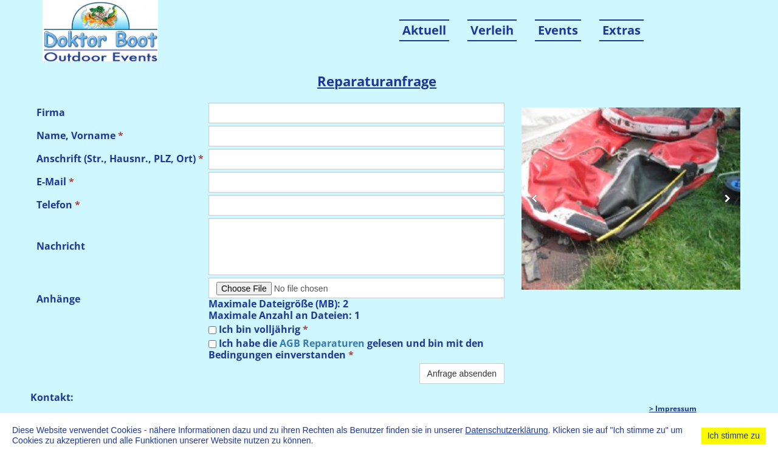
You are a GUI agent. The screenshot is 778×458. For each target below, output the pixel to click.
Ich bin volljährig (258, 329)
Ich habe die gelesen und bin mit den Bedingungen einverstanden (346, 349)
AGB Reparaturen (322, 343)
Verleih (492, 30)
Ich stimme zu (733, 435)
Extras (621, 30)
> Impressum (673, 408)
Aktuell (424, 30)
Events (558, 30)
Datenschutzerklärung (506, 430)
